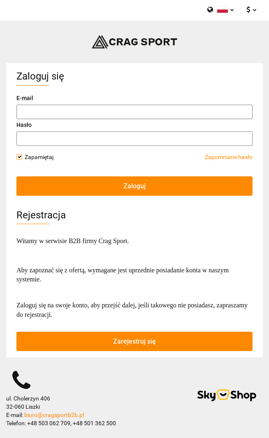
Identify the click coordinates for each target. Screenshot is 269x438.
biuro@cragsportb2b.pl (54, 415)
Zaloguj (134, 186)
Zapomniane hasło (229, 157)
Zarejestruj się (134, 341)
